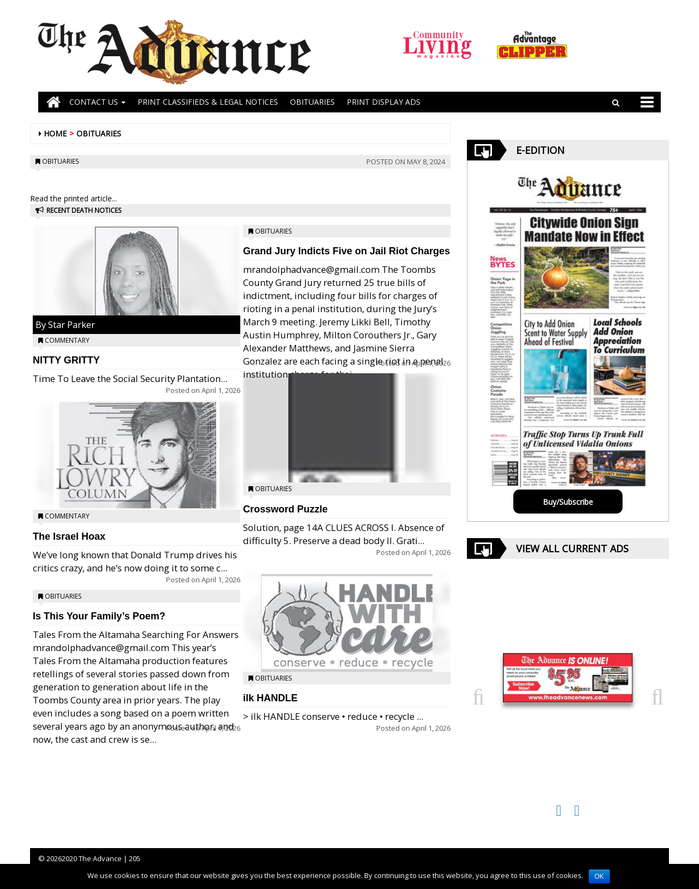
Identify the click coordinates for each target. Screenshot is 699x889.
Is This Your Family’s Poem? (99, 616)
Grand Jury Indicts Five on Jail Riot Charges (346, 251)
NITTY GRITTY (66, 360)
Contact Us (97, 102)
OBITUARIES (312, 102)
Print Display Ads (383, 102)
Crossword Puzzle (285, 509)
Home (55, 133)
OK (599, 876)
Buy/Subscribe (568, 502)
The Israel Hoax (69, 536)
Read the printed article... (73, 198)
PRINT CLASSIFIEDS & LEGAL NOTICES (208, 102)
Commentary (67, 340)
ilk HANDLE (270, 698)
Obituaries (98, 133)
